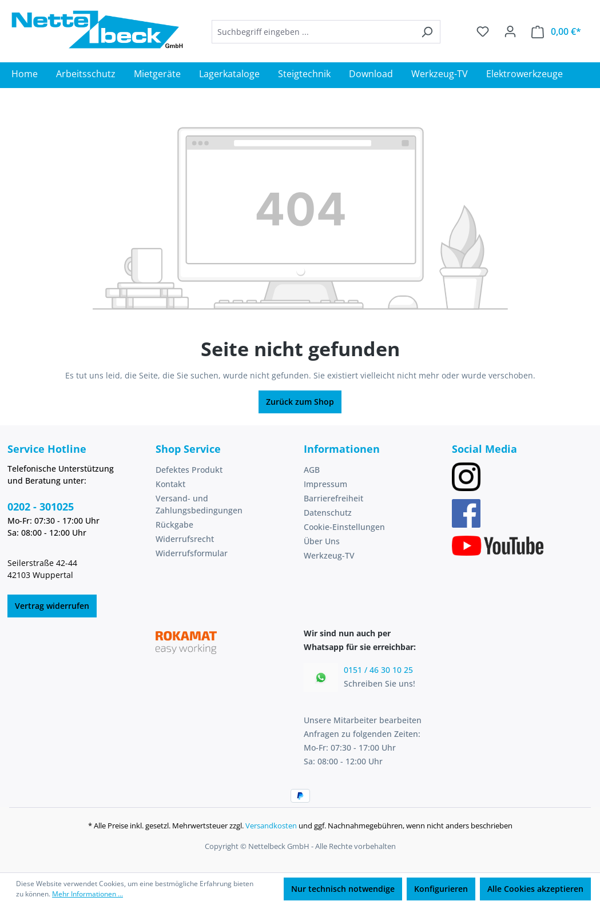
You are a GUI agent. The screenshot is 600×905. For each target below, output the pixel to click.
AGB (312, 469)
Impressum (325, 484)
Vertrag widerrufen (52, 605)
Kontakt (170, 484)
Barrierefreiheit (333, 498)
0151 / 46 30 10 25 (378, 669)
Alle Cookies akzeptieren (535, 888)
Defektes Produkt (189, 469)
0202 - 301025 (40, 506)
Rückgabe (174, 524)
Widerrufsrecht (185, 538)
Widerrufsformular (192, 553)
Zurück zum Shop (300, 401)
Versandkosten (271, 825)
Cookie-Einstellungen (344, 526)
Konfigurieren (441, 888)
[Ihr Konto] (510, 31)
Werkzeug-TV (329, 555)
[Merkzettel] (482, 31)
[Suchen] (427, 31)
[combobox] (313, 31)
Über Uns (322, 541)
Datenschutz (328, 512)
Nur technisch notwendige (343, 888)
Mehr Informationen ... (87, 894)
